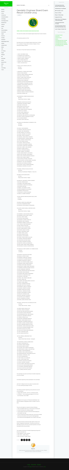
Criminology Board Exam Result (60, 41)
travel (2, 69)
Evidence (3, 24)
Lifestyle (2, 43)
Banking (2, 9)
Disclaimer (39, 464)
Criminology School (4, 20)
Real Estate (3, 58)
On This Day (3, 50)
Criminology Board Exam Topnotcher (61, 44)
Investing (2, 37)
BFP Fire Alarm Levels (59, 10)
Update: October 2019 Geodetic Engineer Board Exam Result (28, 30)
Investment (3, 39)
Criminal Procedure (58, 37)
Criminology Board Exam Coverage (59, 23)
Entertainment (3, 22)
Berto (45, 466)
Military (2, 47)
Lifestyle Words (4, 45)
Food (2, 28)
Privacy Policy (33, 464)
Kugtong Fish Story (58, 17)
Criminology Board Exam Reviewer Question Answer (60, 6)
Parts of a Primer (58, 12)
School (2, 60)
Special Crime (3, 62)
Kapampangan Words (5, 41)
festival (2, 26)
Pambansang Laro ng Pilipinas (60, 8)
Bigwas (30, 466)
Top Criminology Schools (59, 45)
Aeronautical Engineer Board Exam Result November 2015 (60, 26)
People (2, 52)
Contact (28, 464)
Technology (3, 67)
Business (2, 11)
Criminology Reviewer (58, 35)
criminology (3, 18)
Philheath (3, 54)
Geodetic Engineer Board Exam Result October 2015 (32, 11)
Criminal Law (3, 15)
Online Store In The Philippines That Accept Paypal (60, 20)
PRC (2, 56)
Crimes (2, 13)
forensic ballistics (4, 30)
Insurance (3, 35)
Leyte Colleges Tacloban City (60, 29)
